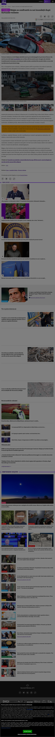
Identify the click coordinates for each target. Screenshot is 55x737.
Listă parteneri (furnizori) (5, 727)
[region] (27, 720)
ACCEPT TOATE (27, 731)
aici (48, 714)
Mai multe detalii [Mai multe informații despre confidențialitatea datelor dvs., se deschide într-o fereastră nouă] (30, 709)
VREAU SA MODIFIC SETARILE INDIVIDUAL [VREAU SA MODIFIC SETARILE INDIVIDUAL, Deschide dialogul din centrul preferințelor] (27, 734)
